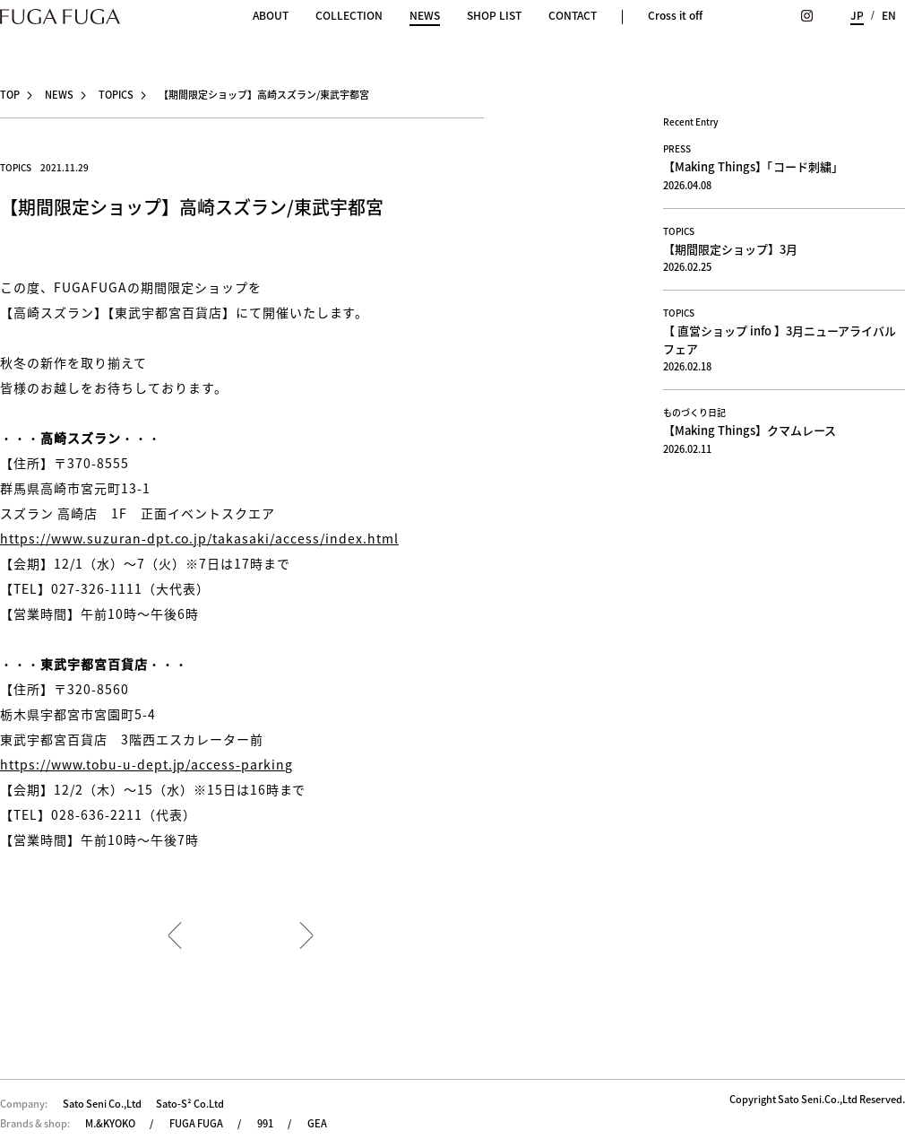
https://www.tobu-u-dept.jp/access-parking (146, 764)
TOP (10, 94)
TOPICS (116, 94)
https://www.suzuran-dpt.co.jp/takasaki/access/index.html (199, 538)
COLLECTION (349, 15)
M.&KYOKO (110, 1123)
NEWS (424, 16)
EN (889, 15)
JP (857, 15)
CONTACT (572, 15)
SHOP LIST (494, 15)
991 (265, 1123)
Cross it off (675, 15)
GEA (317, 1123)
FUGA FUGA (196, 1123)
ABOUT (271, 15)
